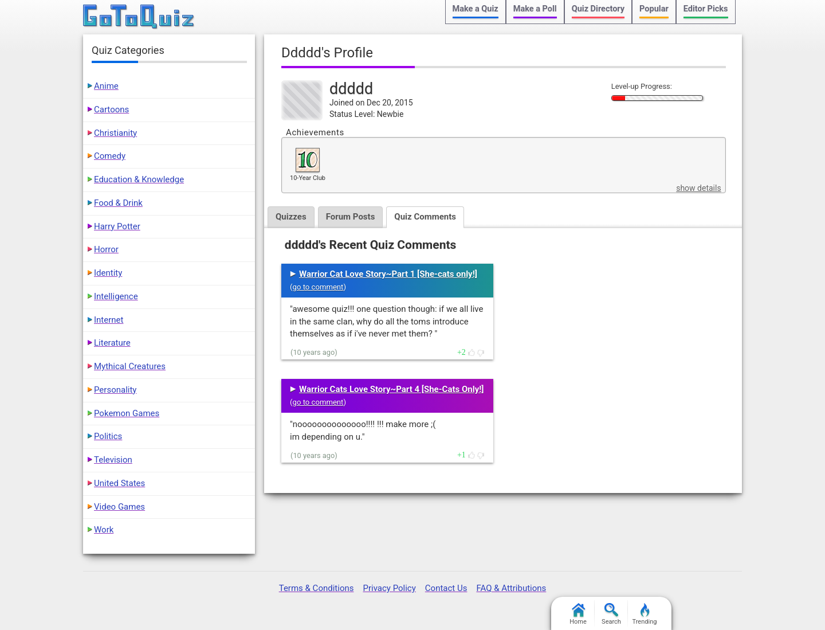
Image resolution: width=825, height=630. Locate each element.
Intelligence (116, 296)
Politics (108, 436)
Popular (654, 9)
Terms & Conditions (316, 588)
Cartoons (111, 109)
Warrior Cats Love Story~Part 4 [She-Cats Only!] (391, 389)
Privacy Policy (389, 588)
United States (119, 483)
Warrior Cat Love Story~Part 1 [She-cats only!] (388, 274)
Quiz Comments (425, 217)
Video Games (119, 507)
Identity (108, 273)
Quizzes (291, 217)
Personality (115, 390)
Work (103, 530)
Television (113, 460)
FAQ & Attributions (511, 588)
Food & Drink (118, 203)
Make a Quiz (475, 9)
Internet (108, 320)
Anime (106, 86)
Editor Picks (705, 9)
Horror (106, 249)
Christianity (115, 133)
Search (611, 614)
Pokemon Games (126, 413)
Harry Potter (117, 226)
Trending (644, 614)
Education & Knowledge (139, 179)
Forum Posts (350, 217)
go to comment (318, 287)
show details (698, 188)
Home (578, 614)
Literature (112, 343)
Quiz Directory (598, 9)
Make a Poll (535, 9)
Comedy (109, 156)
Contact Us (446, 588)
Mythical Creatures (130, 366)
